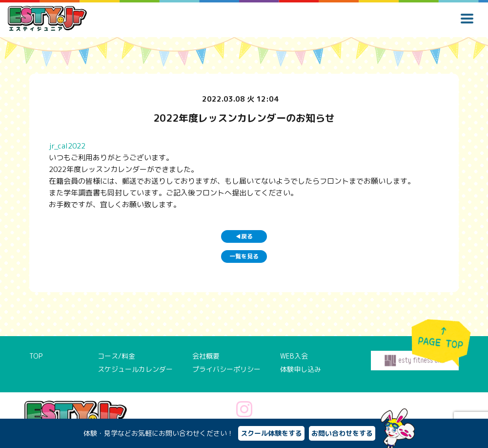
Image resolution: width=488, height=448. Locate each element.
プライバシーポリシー (226, 369)
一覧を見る (244, 256)
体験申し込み (300, 369)
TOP (35, 356)
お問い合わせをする (342, 433)
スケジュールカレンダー (135, 369)
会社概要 (206, 356)
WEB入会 (294, 356)
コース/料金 (116, 356)
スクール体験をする (271, 433)
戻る (244, 236)
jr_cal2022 (67, 146)
